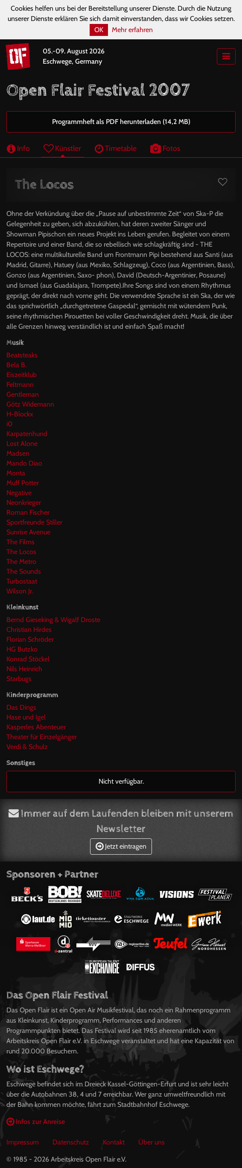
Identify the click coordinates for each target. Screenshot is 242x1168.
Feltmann (20, 384)
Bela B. (16, 365)
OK (98, 30)
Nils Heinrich (24, 669)
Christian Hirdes (29, 629)
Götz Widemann (30, 404)
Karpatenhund (26, 434)
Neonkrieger (23, 502)
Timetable (116, 148)
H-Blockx (19, 414)
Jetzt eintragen (121, 846)
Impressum (22, 1142)
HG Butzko (22, 649)
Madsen (17, 453)
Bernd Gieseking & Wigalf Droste (53, 620)
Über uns (151, 1142)
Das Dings (21, 707)
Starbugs (19, 679)
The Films (20, 542)
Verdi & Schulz (27, 747)
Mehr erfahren (132, 30)
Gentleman (22, 394)
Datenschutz (70, 1142)
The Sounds (23, 571)
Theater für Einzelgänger (41, 737)
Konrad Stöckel (28, 659)
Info (18, 148)
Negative (19, 493)
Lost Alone (22, 443)
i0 (9, 424)
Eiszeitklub (21, 375)
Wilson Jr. (19, 591)
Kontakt (114, 1142)
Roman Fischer (28, 512)
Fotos (165, 148)
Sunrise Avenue (28, 532)
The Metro (21, 561)
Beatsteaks (22, 355)
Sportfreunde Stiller (34, 522)
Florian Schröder (30, 639)
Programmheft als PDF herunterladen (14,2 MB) (121, 122)
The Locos (21, 552)
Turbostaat (21, 581)
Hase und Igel (26, 717)
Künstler (62, 148)
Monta (15, 473)
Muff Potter (22, 483)
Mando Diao (24, 463)
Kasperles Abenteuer (36, 727)
